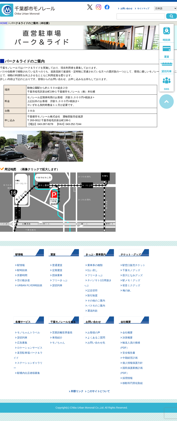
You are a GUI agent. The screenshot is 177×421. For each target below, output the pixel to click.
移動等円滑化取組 (132, 383)
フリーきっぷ (59, 280)
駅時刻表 (22, 270)
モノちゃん (58, 342)
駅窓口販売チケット (133, 265)
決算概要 (127, 337)
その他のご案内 (96, 300)
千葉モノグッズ (131, 270)
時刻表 (166, 34)
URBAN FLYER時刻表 (29, 285)
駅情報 (21, 265)
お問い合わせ (126, 8)
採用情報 (127, 378)
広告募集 (22, 342)
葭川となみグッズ (132, 275)
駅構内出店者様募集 (28, 373)
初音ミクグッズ (131, 285)
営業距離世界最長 (62, 332)
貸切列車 (57, 285)
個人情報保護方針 (132, 362)
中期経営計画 (130, 357)
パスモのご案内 (96, 305)
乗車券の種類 (95, 265)
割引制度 (92, 295)
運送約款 (92, 310)
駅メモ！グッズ (131, 280)
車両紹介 (57, 337)
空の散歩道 (23, 280)
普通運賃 (57, 265)
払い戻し (92, 270)
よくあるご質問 (96, 337)
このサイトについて (98, 391)
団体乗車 (57, 275)
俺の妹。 (127, 290)
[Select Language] (165, 8)
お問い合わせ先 (96, 342)
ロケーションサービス (29, 347)
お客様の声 (93, 332)
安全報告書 (128, 352)
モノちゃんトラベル (28, 332)
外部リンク (77, 391)
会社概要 (127, 332)
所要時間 (22, 275)
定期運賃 (57, 270)
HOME (4, 23)
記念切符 (92, 290)
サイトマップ (143, 8)
